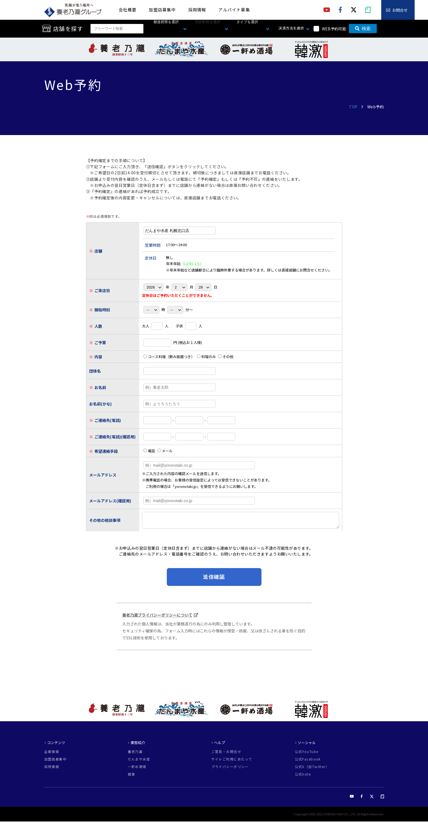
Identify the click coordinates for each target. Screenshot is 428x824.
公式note (303, 776)
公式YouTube (307, 754)
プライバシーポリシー (230, 769)
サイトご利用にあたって (231, 761)
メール (165, 450)
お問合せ (400, 10)
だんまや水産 (139, 761)
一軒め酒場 (137, 769)
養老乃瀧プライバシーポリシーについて (157, 617)
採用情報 (197, 10)
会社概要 (128, 10)
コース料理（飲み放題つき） (169, 356)
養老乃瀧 (135, 754)
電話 (149, 450)
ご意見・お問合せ (226, 754)
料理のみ (206, 356)
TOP (353, 106)
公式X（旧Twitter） (312, 769)
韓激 (131, 776)
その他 (225, 356)
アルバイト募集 (234, 10)
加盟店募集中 (162, 10)
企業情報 (51, 754)
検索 (363, 28)
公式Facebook (308, 761)
